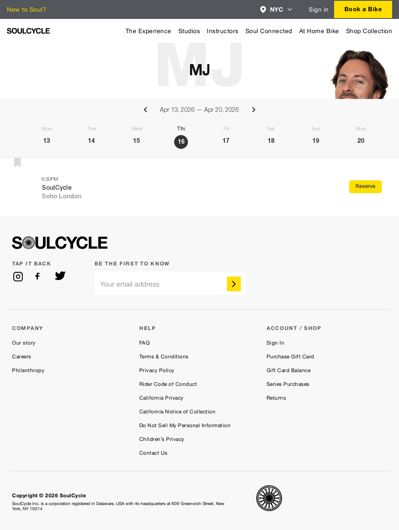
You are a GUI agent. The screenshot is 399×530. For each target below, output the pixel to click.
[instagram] (18, 276)
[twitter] (60, 276)
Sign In (276, 343)
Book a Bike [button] (363, 8)
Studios (189, 31)
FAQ (144, 343)
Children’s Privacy (161, 439)
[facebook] (39, 276)
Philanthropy (28, 370)
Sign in (319, 9)
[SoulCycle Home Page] (28, 31)
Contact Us (153, 453)
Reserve (365, 186)
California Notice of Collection (177, 412)
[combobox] (276, 9)
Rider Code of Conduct (168, 384)
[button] (276, 9)
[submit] (234, 284)
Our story (24, 343)
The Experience (149, 31)
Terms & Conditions (164, 357)
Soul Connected (269, 31)
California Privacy (161, 398)
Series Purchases (288, 384)
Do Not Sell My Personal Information (185, 425)
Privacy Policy (157, 370)
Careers (21, 357)
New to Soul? (26, 9)
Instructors (223, 31)
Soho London (61, 197)
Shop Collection (369, 31)
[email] (170, 283)
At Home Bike (319, 31)
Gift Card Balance (289, 370)
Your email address (130, 284)
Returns (276, 398)
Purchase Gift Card (290, 357)
